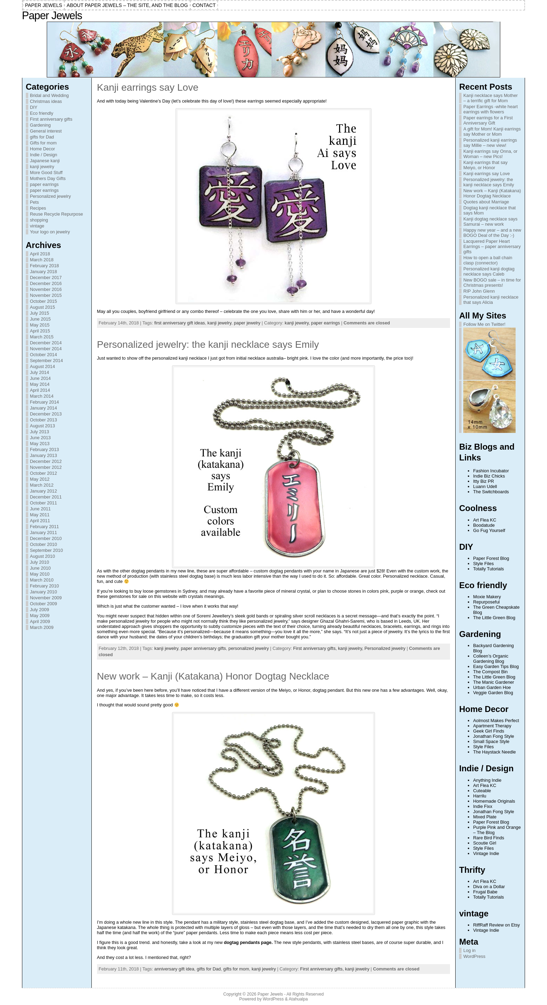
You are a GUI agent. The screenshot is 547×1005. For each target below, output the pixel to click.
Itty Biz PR (483, 481)
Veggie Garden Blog (493, 692)
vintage (37, 225)
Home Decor (42, 148)
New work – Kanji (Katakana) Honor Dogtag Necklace (213, 676)
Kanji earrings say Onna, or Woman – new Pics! (490, 154)
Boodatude (484, 525)
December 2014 (46, 342)
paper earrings (44, 184)
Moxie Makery (487, 596)
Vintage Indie (486, 853)
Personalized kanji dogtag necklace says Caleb (489, 271)
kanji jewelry (42, 166)
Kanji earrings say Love (147, 87)
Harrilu (479, 795)
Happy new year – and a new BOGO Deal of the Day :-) (492, 232)
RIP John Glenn (479, 291)
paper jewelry (247, 322)
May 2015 (40, 325)
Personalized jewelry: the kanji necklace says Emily (208, 344)
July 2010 (39, 562)
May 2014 (40, 384)
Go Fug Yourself (489, 530)
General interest (46, 131)
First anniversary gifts (51, 119)
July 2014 (39, 372)
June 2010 (40, 568)
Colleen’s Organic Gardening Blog (490, 658)
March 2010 (42, 580)
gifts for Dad (42, 137)
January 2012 (43, 491)
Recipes (38, 208)
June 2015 (40, 319)
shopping (39, 220)
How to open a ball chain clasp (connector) (487, 260)
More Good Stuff (46, 172)
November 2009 (46, 597)
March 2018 (42, 259)
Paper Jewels (52, 15)
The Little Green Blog (494, 617)
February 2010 (44, 585)
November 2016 (46, 289)
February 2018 (44, 265)
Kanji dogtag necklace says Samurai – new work (490, 221)
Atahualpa (298, 999)
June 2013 (40, 437)
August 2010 (42, 556)
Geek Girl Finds (488, 731)
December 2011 (46, 497)
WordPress (474, 956)
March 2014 (42, 396)
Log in (469, 950)
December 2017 (46, 277)
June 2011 (40, 508)
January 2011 (43, 532)
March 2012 (42, 485)
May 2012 (40, 479)
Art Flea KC (484, 520)
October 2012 (43, 473)
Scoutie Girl (484, 843)
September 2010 (46, 550)
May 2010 (40, 574)
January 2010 (43, 591)
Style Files (483, 563)
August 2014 (42, 366)
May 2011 (40, 514)
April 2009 (40, 621)
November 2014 (46, 348)
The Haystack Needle (494, 752)
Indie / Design (43, 154)
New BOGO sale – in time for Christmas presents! (492, 282)
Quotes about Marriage (486, 201)
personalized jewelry (248, 648)
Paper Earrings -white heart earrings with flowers (490, 109)
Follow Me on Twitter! (484, 324)
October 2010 (43, 544)
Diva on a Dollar (489, 886)
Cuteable (482, 790)
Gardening (40, 125)
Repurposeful (486, 602)
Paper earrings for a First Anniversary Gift (488, 120)
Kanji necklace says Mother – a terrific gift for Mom (490, 98)
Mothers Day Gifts (48, 178)
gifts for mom (236, 969)
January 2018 (43, 271)
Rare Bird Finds (488, 837)
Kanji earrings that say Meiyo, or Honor (485, 165)
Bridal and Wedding (49, 95)
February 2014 (44, 402)
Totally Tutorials (488, 568)
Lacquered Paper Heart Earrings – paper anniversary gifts (491, 246)
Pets (34, 202)
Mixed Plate (484, 816)
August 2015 (42, 307)
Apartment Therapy (492, 725)
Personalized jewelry (50, 196)
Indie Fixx (482, 806)
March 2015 (42, 336)
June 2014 (40, 378)
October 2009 (43, 603)
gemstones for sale (128, 596)
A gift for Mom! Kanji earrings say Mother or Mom (491, 131)
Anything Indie (487, 780)
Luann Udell (485, 486)
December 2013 (46, 414)
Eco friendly (41, 113)
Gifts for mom (43, 142)
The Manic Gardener (493, 682)
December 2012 (46, 461)
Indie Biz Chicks (489, 476)
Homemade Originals (494, 801)
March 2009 (42, 627)
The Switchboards (491, 491)
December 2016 (46, 283)
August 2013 (42, 425)
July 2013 (39, 431)
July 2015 (39, 313)
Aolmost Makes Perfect (496, 720)
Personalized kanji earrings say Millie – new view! (490, 142)
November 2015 (46, 295)
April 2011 (40, 520)
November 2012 (46, 467)
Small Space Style (491, 741)
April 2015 (40, 330)
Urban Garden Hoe (492, 687)
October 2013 (43, 419)
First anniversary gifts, (315, 648)
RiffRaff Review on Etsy (496, 925)
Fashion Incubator (491, 470)
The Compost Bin (490, 671)
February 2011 (44, 526)
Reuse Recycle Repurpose (56, 214)
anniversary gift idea (174, 969)
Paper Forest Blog (491, 558)
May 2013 (40, 443)
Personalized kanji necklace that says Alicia (490, 299)
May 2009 (40, 615)
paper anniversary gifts (203, 648)
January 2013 (43, 455)
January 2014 (43, 408)
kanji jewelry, (298, 322)
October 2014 (43, 354)
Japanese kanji (45, 160)
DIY (33, 107)
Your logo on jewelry (50, 231)
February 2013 (44, 449)
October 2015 (43, 301)
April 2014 (40, 390)
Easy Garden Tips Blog (496, 666)
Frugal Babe (485, 891)
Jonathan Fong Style (493, 736)
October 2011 (43, 502)
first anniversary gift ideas (179, 322)
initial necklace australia (259, 358)
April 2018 (40, 253)
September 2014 (46, 360)
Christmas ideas (46, 101)
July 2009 (39, 609)
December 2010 (46, 538)
